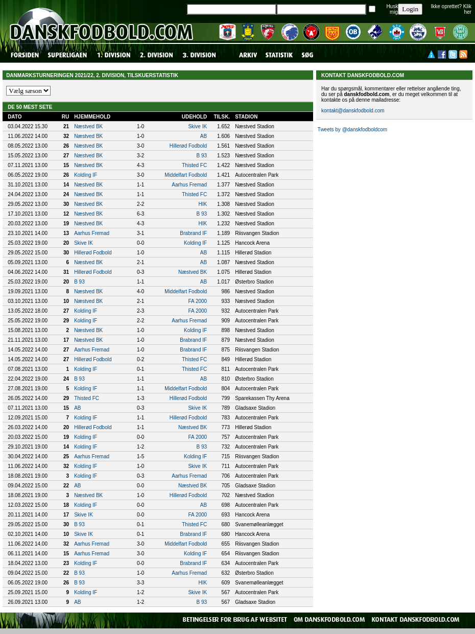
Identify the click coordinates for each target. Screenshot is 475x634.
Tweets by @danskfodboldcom (352, 129)
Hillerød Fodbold (188, 146)
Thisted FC (194, 165)
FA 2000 (197, 301)
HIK (202, 204)
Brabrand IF (193, 233)
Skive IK (197, 126)
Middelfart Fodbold (185, 175)
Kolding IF (85, 175)
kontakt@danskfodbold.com (353, 110)
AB (203, 136)
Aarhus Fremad (189, 184)
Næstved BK (88, 126)
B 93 (202, 155)
